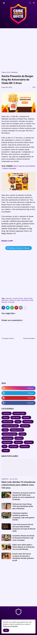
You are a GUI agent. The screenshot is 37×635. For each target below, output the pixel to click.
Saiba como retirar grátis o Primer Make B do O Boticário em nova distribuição (23, 547)
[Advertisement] (18, 49)
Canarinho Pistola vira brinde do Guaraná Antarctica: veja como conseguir (23, 538)
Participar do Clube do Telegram (18, 248)
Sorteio (5, 450)
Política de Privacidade (10, 626)
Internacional (7, 438)
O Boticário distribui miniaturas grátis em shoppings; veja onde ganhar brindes (23, 516)
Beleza (5, 417)
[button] (4, 3)
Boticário (26, 417)
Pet (4, 446)
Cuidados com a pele (10, 426)
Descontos (4, 300)
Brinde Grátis (28, 298)
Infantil (22, 434)
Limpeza (19, 438)
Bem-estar (15, 417)
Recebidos (24, 446)
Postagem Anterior (8, 338)
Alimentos (14, 72)
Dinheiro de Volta (14, 300)
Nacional (4, 302)
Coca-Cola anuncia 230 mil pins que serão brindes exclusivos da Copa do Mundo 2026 (23, 527)
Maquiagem (7, 442)
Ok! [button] (6, 630)
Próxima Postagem (29, 338)
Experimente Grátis (27, 300)
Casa (18, 421)
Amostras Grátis (18, 298)
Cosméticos (28, 421)
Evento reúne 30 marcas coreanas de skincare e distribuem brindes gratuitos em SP (23, 557)
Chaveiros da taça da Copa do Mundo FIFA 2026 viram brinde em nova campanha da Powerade (23, 496)
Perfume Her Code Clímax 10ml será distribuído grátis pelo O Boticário (22, 506)
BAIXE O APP (7, 241)
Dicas (5, 430)
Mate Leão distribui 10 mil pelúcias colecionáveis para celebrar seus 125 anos (18, 485)
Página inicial (5, 72)
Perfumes (29, 442)
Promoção (11, 302)
